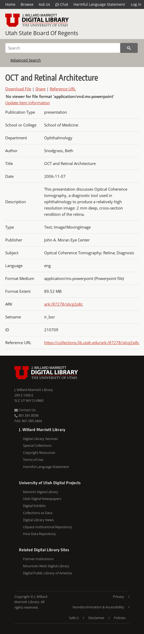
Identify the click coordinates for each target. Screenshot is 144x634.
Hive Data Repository (39, 533)
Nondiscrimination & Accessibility (98, 607)
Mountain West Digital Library (46, 566)
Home (10, 4)
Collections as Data (37, 512)
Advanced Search (25, 60)
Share (40, 88)
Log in (136, 4)
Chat (61, 4)
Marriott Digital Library (40, 491)
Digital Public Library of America (47, 573)
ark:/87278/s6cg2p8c (63, 304)
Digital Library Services (40, 438)
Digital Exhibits (34, 505)
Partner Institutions (38, 558)
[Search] (62, 48)
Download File (18, 88)
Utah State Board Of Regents (41, 33)
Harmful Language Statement (99, 4)
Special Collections (37, 445)
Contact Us (25, 409)
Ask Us (44, 4)
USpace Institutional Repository (47, 527)
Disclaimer (96, 617)
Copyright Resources (39, 452)
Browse (27, 4)
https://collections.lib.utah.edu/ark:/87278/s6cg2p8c (91, 342)
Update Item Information (27, 102)
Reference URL (63, 88)
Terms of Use (33, 459)
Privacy (118, 596)
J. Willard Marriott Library (33, 389)
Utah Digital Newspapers (42, 498)
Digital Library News (38, 519)
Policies (119, 617)
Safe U (74, 617)
